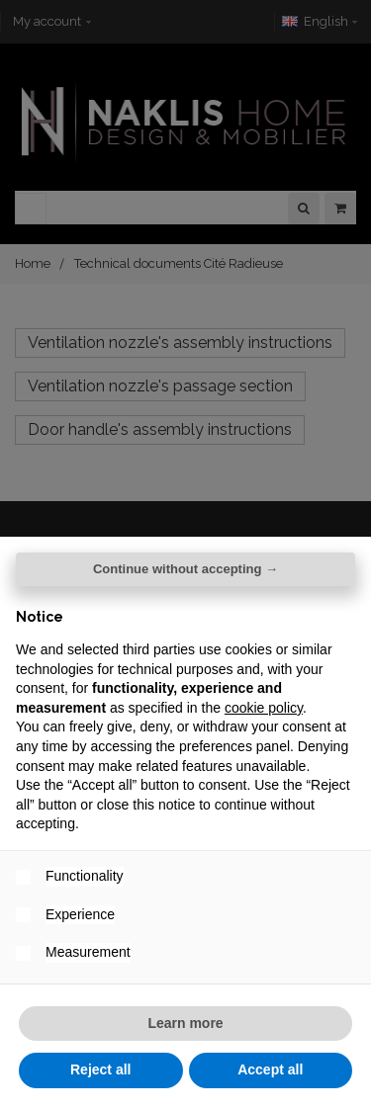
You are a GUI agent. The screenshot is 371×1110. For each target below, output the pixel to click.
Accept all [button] (270, 1069)
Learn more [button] (185, 1023)
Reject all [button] (100, 1069)
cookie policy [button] (264, 708)
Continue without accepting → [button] (185, 568)
